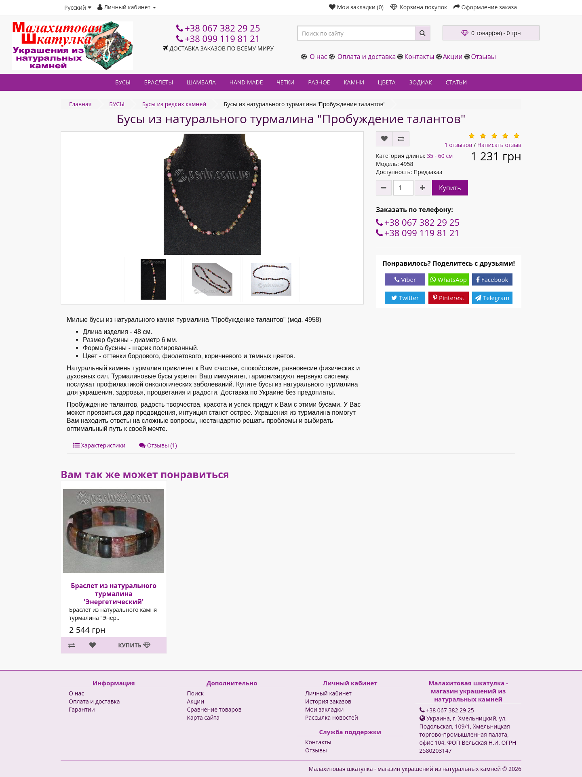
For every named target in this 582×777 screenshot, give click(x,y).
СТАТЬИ (456, 82)
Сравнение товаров (214, 709)
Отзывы (483, 56)
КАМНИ (354, 82)
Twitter (405, 298)
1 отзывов (458, 145)
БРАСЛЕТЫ (158, 82)
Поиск (195, 693)
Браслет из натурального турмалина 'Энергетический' (113, 593)
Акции (453, 56)
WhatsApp (448, 279)
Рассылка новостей (331, 717)
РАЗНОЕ (319, 82)
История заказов (328, 701)
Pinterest (448, 298)
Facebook (492, 279)
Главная (80, 104)
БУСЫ (123, 82)
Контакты (419, 56)
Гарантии (82, 709)
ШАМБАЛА (201, 82)
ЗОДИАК (420, 82)
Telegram (492, 298)
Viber (405, 279)
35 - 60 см (440, 156)
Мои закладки (324, 709)
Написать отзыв (499, 145)
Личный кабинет (328, 693)
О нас (318, 56)
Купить (450, 187)
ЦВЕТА (387, 82)
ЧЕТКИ (285, 82)
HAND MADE (246, 82)
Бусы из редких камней (174, 104)
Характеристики (99, 445)
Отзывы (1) (158, 445)
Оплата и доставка (366, 56)
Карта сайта (203, 717)
